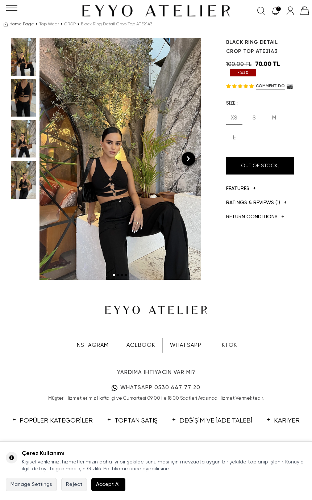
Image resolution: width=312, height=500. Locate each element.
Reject (74, 484)
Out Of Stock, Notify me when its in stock (260, 169)
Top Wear (49, 24)
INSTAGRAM (92, 345)
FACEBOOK (139, 345)
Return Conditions (255, 217)
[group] (120, 159)
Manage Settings (31, 484)
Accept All (108, 484)
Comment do (270, 86)
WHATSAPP (185, 345)
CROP (70, 24)
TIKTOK (226, 345)
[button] (114, 275)
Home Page (19, 24)
